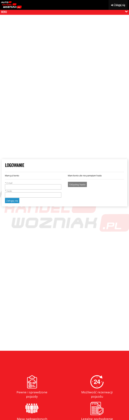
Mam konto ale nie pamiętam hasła (85, 175)
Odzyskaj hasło (77, 184)
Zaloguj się (118, 5)
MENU (4, 12)
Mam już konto (12, 175)
